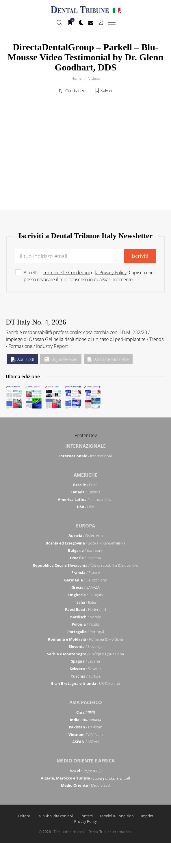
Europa (85, 526)
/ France (85, 572)
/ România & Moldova (85, 639)
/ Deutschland (85, 580)
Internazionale (85, 446)
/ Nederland (85, 609)
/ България (85, 550)
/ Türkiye (86, 676)
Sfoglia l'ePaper (61, 359)
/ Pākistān (85, 727)
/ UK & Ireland (85, 683)
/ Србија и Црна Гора (85, 654)
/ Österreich (85, 535)
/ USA (85, 506)
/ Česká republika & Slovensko (85, 565)
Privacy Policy (85, 821)
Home (76, 78)
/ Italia (85, 602)
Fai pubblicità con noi (55, 815)
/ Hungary (85, 594)
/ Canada (85, 492)
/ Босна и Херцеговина (86, 543)
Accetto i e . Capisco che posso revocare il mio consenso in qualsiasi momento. (89, 276)
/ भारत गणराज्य (85, 719)
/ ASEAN (85, 741)
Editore (24, 815)
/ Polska (86, 624)
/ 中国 (85, 712)
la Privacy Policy (111, 272)
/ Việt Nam (85, 734)
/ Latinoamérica (86, 499)
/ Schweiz (85, 668)
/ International (85, 455)
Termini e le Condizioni (66, 272)
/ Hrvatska (85, 557)
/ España (85, 661)
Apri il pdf (22, 359)
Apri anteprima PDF (108, 359)
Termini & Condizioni (117, 815)
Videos (94, 78)
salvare (107, 90)
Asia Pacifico (85, 702)
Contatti (86, 815)
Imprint (147, 815)
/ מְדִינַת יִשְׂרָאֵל (86, 770)
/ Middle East (85, 785)
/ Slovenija (86, 646)
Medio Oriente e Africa (86, 761)
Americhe (85, 475)
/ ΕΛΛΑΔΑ (85, 587)
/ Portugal (85, 631)
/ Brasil (85, 484)
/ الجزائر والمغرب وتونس (85, 778)
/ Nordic (85, 617)
